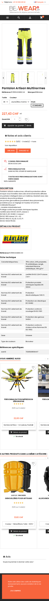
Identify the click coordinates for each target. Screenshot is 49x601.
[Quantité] (14, 119)
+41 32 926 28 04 (18, 2)
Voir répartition (11, 145)
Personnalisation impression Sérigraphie (18, 400)
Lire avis (11, 151)
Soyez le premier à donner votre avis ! (18, 562)
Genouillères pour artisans (18, 498)
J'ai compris (15, 591)
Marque (31, 92)
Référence (6, 92)
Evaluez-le (24, 151)
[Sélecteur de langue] (40, 2)
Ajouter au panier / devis (17, 125)
